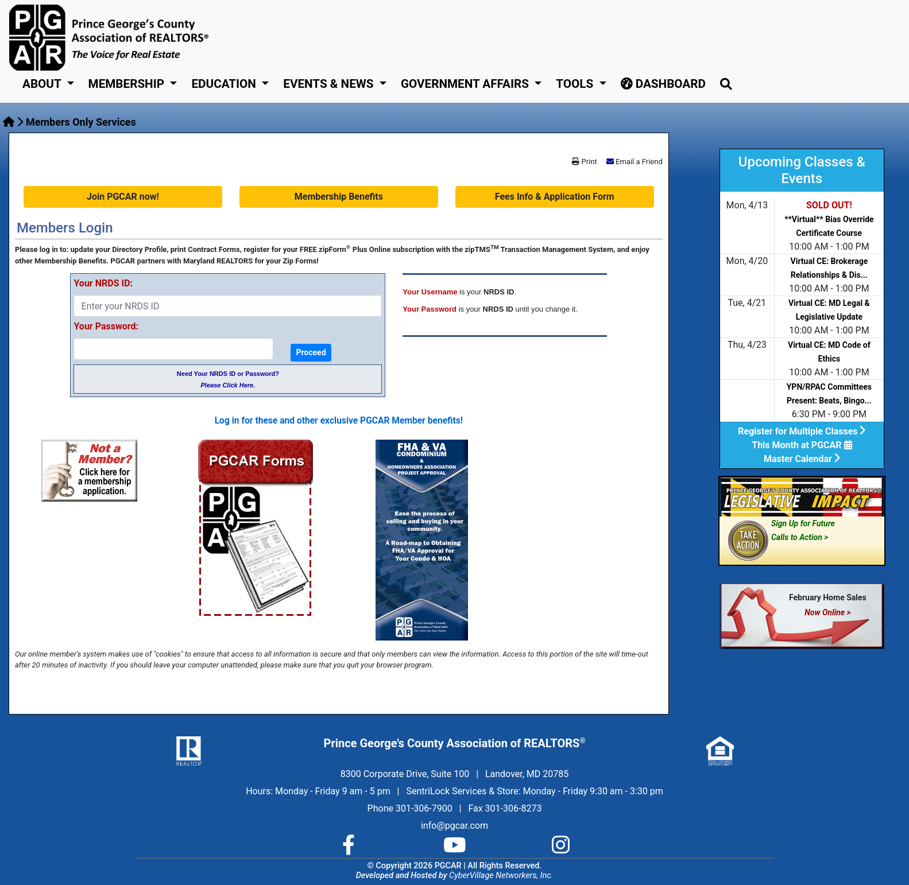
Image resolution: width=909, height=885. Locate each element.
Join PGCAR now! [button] (123, 196)
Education (225, 84)
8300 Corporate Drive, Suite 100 (405, 773)
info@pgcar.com (454, 825)
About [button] (43, 84)
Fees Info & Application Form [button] (554, 196)
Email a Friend (639, 161)
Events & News (329, 84)
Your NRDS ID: (103, 283)
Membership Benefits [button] (339, 196)
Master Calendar (802, 458)
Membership (128, 84)
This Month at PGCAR (802, 445)
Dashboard (663, 84)
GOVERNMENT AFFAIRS (466, 84)
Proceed (311, 352)
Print (584, 161)
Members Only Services (81, 122)
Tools (576, 84)
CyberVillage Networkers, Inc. (501, 875)
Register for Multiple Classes (801, 431)
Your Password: (106, 326)
